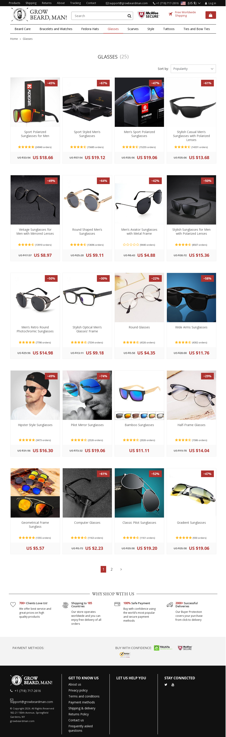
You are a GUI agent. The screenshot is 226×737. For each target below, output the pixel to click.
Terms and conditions (84, 696)
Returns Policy (78, 714)
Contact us (76, 720)
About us (74, 684)
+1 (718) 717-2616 (167, 3)
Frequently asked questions (80, 728)
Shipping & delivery (81, 708)
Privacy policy (78, 690)
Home (14, 39)
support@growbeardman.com (128, 3)
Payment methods (81, 702)
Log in (210, 3)
